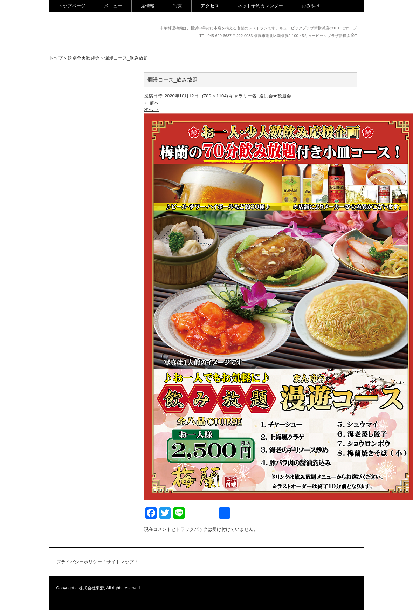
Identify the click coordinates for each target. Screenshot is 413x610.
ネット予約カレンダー (260, 5)
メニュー (113, 5)
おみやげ (311, 5)
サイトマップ (120, 561)
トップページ (71, 5)
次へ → (151, 109)
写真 (177, 5)
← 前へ (151, 102)
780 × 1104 (215, 95)
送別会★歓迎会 (275, 95)
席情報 (147, 5)
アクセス (210, 5)
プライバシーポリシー (79, 561)
